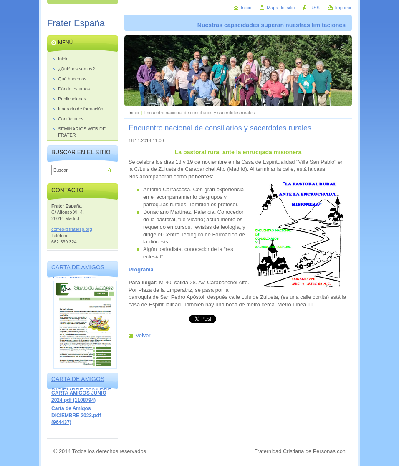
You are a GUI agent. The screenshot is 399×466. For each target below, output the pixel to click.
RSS (314, 7)
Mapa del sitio (281, 7)
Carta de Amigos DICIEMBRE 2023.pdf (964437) (76, 415)
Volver (143, 335)
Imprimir (343, 7)
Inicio (134, 112)
